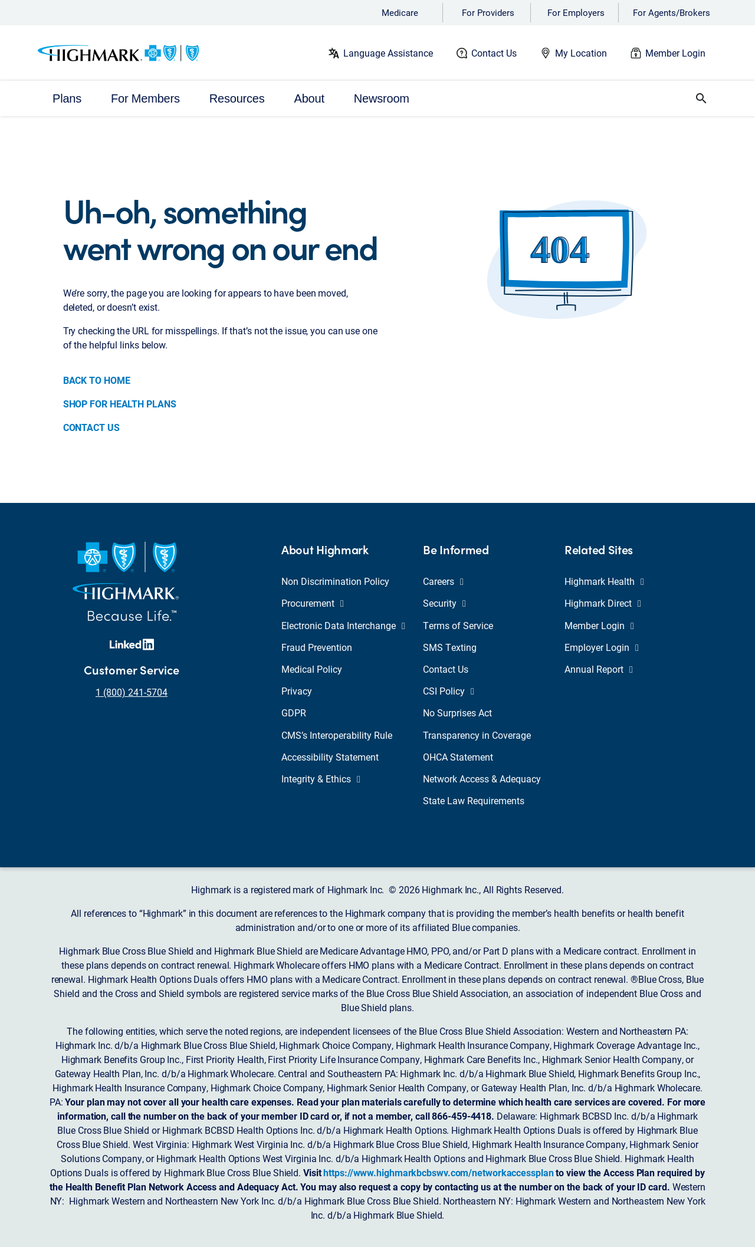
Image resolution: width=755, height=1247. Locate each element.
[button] (701, 98)
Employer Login (601, 647)
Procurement (312, 603)
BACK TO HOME (96, 380)
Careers (443, 581)
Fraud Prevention (316, 647)
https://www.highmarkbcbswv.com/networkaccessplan (438, 1172)
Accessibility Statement (330, 757)
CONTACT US (91, 427)
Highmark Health (604, 581)
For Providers (488, 12)
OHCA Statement (458, 757)
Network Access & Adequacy (482, 778)
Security (444, 603)
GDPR (293, 712)
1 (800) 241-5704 (132, 692)
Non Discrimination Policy (335, 581)
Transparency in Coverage (477, 735)
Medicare (400, 12)
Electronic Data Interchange (343, 625)
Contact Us (494, 53)
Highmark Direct (602, 603)
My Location (581, 53)
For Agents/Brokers (671, 12)
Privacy (296, 691)
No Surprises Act (457, 712)
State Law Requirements (473, 800)
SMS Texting (450, 647)
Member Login (675, 53)
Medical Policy (311, 669)
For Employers (576, 12)
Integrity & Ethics (320, 778)
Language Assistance (388, 53)
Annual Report (598, 669)
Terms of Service (458, 625)
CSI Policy (448, 691)
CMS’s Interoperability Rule (336, 735)
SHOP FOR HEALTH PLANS (119, 403)
